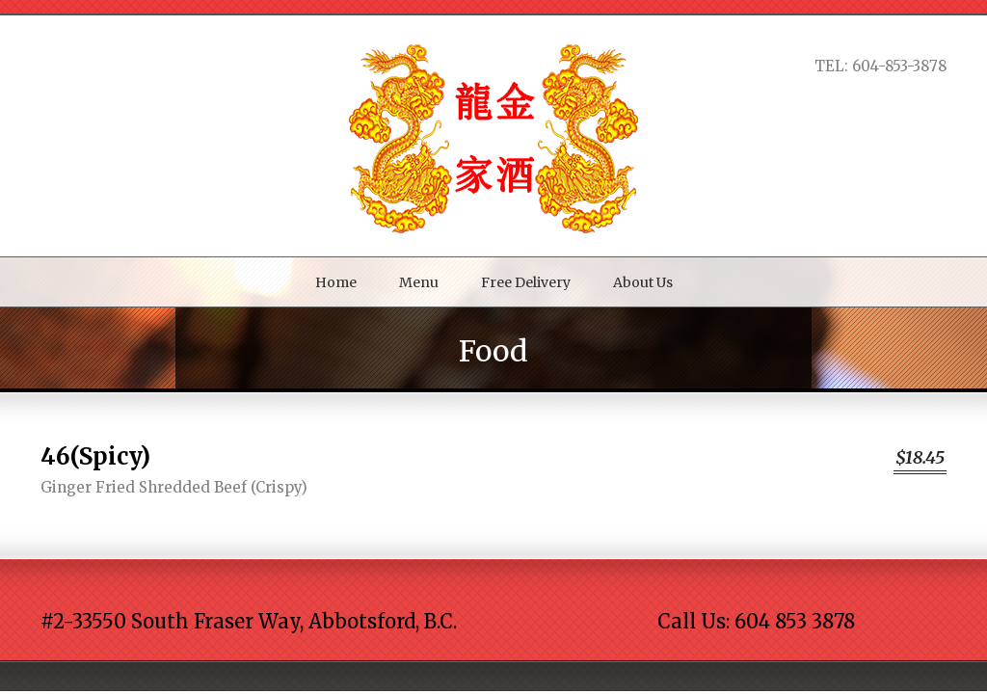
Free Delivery (526, 282)
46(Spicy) (95, 456)
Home (336, 282)
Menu (419, 282)
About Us (643, 282)
